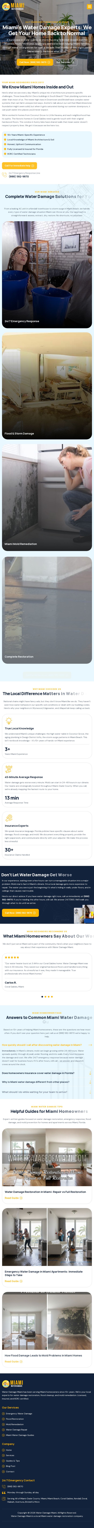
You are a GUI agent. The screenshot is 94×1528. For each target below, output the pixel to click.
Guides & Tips (13, 1460)
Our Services (63, 62)
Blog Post (10, 1466)
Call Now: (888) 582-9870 (32, 62)
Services (10, 1455)
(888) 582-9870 (15, 1486)
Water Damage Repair (16, 1429)
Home (9, 1450)
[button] (89, 6)
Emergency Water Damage (19, 1413)
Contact (10, 1471)
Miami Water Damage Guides (20, 1435)
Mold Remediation (15, 1424)
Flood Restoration (15, 1419)
